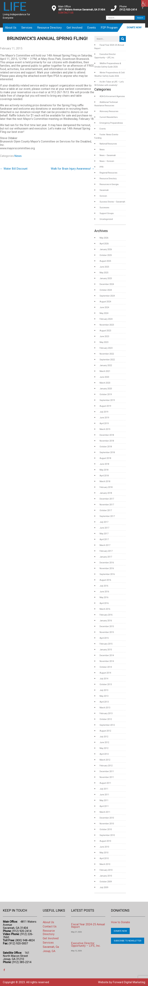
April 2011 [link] (104, 806)
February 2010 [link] (106, 870)
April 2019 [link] (104, 423)
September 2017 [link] (107, 516)
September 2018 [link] (107, 452)
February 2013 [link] (106, 713)
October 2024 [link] (106, 290)
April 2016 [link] (104, 603)
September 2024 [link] (107, 296)
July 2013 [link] (104, 690)
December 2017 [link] (107, 499)
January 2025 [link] (106, 278)
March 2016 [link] (105, 609)
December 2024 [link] (107, 284)
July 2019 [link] (104, 412)
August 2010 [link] (105, 841)
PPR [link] (101, 167)
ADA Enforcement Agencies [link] (112, 96)
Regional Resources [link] (108, 173)
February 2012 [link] (106, 765)
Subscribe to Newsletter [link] (127, 940)
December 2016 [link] (107, 562)
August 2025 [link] (105, 261)
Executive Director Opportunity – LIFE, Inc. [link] (85, 944)
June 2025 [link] (104, 267)
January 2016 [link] (106, 620)
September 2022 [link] (107, 359)
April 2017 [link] (104, 539)
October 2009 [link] (106, 881)
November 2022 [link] (107, 354)
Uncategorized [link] (106, 219)
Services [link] (26, 27)
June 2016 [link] (104, 591)
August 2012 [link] (105, 731)
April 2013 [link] (104, 702)
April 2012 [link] (104, 754)
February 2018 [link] (106, 487)
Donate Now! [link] (134, 27)
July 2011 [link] (104, 789)
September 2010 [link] (107, 835)
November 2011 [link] (107, 777)
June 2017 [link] (104, 528)
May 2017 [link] (104, 533)
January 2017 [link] (106, 557)
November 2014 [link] (107, 661)
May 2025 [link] (104, 272)
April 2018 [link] (104, 475)
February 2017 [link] (106, 551)
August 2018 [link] (105, 458)
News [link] (18, 156)
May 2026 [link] (104, 238)
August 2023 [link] (105, 330)
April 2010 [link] (104, 858)
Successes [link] (104, 207)
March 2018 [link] (105, 481)
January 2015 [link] (106, 649)
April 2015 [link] (104, 638)
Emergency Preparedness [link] (111, 123)
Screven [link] (103, 196)
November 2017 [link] (107, 504)
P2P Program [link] (109, 27)
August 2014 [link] (105, 673)
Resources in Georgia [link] (109, 184)
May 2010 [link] (104, 852)
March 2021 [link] (105, 371)
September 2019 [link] (107, 400)
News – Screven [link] (107, 161)
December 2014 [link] (107, 655)
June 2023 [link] (104, 336)
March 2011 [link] (105, 812)
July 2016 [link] (104, 586)
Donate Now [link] (120, 931)
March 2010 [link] (105, 864)
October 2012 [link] (106, 719)
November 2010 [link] (107, 823)
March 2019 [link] (105, 429)
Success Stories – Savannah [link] (112, 202)
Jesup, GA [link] (49, 951)
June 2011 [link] (104, 794)
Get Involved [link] (74, 27)
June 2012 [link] (104, 742)
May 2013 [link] (104, 696)
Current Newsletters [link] (109, 117)
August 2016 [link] (105, 580)
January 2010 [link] (106, 876)
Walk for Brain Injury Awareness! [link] (72, 168)
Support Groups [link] (107, 213)
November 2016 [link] (107, 568)
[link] (144, 3)
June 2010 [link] (104, 847)
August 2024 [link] (105, 301)
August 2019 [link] (105, 406)
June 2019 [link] (104, 417)
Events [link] (91, 27)
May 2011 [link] (104, 800)
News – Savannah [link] (108, 155)
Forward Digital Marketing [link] (129, 982)
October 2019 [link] (106, 394)
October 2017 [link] (106, 510)
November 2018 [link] (107, 441)
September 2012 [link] (107, 725)
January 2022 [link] (106, 365)
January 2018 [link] (106, 493)
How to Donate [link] (120, 922)
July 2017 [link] (104, 522)
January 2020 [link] (106, 388)
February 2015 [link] (106, 644)
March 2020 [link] (105, 383)
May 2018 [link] (104, 470)
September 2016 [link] (107, 574)
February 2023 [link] (106, 348)
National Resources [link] (108, 144)
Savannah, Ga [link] (51, 947)
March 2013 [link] (105, 707)
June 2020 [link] (104, 377)
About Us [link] (10, 27)
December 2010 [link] (107, 818)
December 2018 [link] (107, 435)
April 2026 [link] (104, 243)
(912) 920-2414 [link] (128, 9)
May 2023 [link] (104, 342)
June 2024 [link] (104, 307)
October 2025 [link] (106, 255)
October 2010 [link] (106, 829)
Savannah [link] (104, 190)
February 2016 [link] (106, 615)
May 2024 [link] (104, 313)
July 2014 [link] (104, 678)
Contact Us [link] (49, 926)
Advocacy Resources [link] (109, 111)
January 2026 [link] (106, 249)
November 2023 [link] (107, 325)
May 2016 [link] (104, 597)
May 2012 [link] (104, 748)
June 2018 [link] (104, 464)
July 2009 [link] (104, 887)
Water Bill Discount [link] (14, 168)
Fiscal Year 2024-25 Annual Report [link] (88, 926)
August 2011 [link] (105, 783)
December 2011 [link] (107, 771)
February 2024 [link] (106, 319)
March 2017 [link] (105, 545)
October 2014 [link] (106, 667)
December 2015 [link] (107, 626)
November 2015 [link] (107, 632)
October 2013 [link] (106, 684)
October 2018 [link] (106, 446)
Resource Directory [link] (49, 27)
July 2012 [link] (104, 736)
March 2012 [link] (105, 760)
